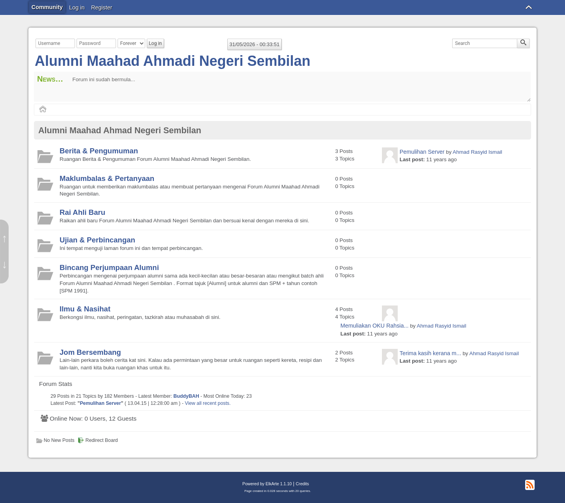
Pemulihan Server (422, 152)
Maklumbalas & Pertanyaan (107, 178)
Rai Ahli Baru (82, 212)
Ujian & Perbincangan (97, 240)
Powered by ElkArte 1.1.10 (267, 483)
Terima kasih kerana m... (430, 353)
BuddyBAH (186, 396)
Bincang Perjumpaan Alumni (109, 267)
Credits (302, 483)
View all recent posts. (207, 403)
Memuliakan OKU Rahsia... (374, 325)
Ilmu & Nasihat (85, 309)
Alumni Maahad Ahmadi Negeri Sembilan (173, 61)
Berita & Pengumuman (99, 151)
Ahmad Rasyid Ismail (477, 152)
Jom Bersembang (90, 352)
